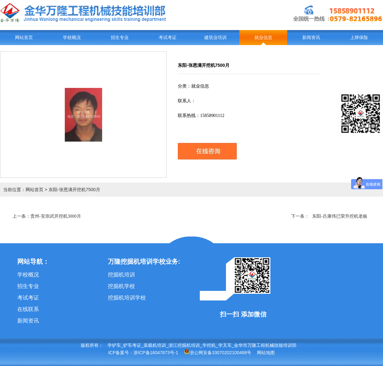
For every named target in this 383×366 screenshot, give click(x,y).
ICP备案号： (120, 352)
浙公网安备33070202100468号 (217, 352)
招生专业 (120, 37)
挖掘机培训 (121, 275)
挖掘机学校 (121, 286)
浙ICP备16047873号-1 (155, 352)
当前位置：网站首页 (23, 189)
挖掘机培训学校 (127, 298)
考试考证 (167, 37)
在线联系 (28, 309)
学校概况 (72, 37)
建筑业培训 (215, 37)
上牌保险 (359, 37)
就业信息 (263, 37)
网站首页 (24, 37)
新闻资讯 (311, 37)
